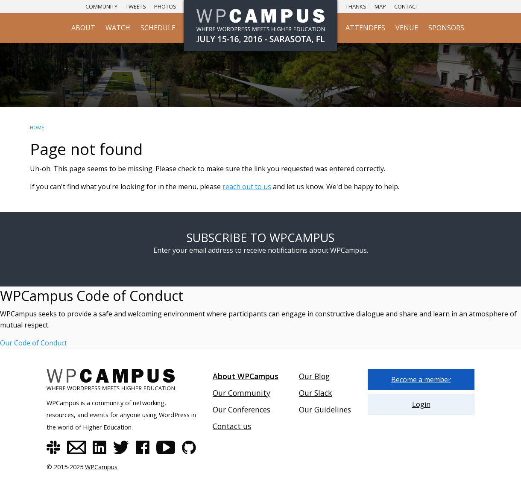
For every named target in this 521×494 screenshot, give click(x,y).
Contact (406, 6)
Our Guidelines (325, 409)
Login (421, 404)
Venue (406, 27)
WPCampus (101, 467)
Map (380, 6)
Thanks (355, 6)
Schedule (158, 27)
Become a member (421, 379)
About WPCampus (245, 376)
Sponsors (446, 27)
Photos (165, 6)
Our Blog (314, 376)
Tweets (136, 6)
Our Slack (315, 393)
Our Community (241, 393)
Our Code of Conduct (33, 343)
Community (101, 6)
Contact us (232, 426)
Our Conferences (241, 409)
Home (37, 127)
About (83, 27)
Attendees (365, 27)
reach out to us (246, 186)
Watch (117, 27)
